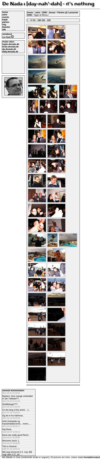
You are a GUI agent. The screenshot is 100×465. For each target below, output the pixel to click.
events (5, 17)
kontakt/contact (92, 457)
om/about (7, 34)
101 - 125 (46, 20)
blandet (6, 27)
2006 (44, 12)
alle (4, 29)
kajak (5, 19)
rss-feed (8, 37)
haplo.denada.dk (10, 44)
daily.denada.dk (10, 51)
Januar (52, 12)
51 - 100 (37, 20)
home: (30, 12)
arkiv (4, 14)
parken (5, 22)
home (5, 12)
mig (4, 24)
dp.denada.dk (9, 49)
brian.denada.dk (10, 46)
